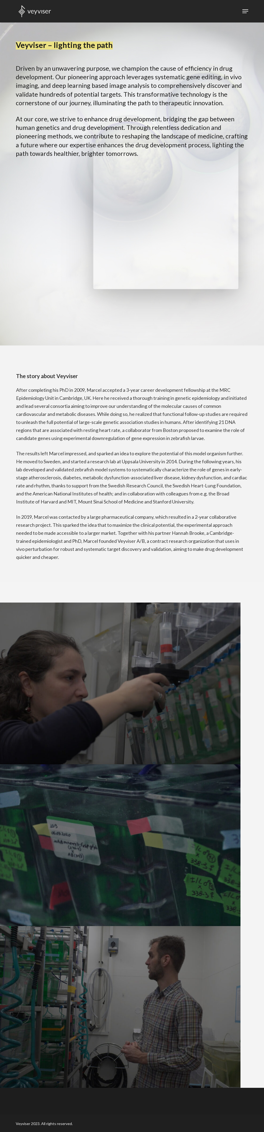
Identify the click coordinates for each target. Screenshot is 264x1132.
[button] (245, 11)
